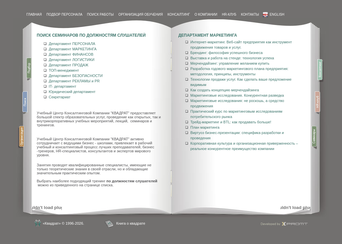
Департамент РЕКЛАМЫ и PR (74, 81)
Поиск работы (100, 14)
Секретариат (59, 97)
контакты (250, 14)
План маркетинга (204, 127)
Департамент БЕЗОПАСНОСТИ (76, 76)
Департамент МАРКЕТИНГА (73, 49)
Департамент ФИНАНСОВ (71, 54)
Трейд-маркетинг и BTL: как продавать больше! (230, 122)
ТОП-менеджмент (64, 70)
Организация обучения (140, 14)
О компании (206, 14)
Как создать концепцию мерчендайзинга (224, 90)
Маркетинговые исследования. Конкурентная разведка (237, 95)
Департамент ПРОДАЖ (69, 65)
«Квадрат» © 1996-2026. (63, 223)
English (273, 14)
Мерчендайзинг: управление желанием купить (229, 63)
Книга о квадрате (130, 223)
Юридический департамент (72, 92)
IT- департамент (62, 86)
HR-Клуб (229, 14)
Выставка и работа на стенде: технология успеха (232, 58)
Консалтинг (178, 14)
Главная (34, 14)
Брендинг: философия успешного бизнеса (226, 53)
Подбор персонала (64, 14)
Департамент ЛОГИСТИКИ (72, 60)
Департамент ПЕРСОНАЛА (72, 44)
